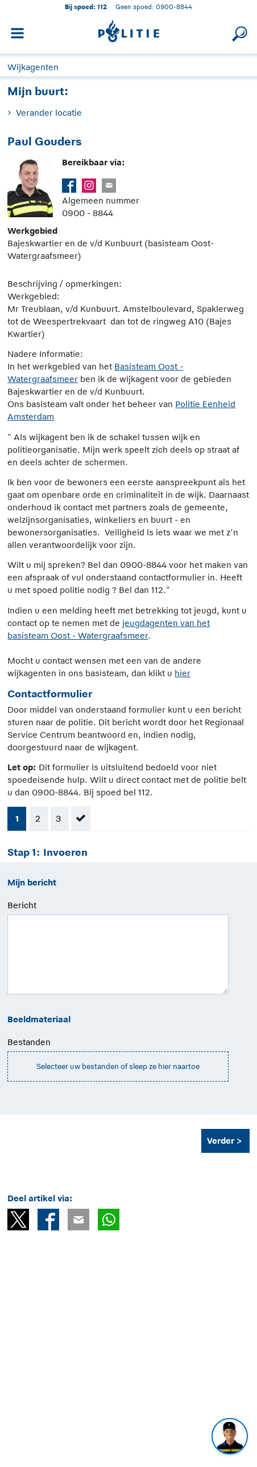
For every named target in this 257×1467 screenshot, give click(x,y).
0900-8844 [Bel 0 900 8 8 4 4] (174, 6)
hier (182, 673)
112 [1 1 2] (102, 6)
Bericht (21, 905)
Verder (220, 1140)
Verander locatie (49, 112)
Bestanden (29, 1042)
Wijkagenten (33, 67)
